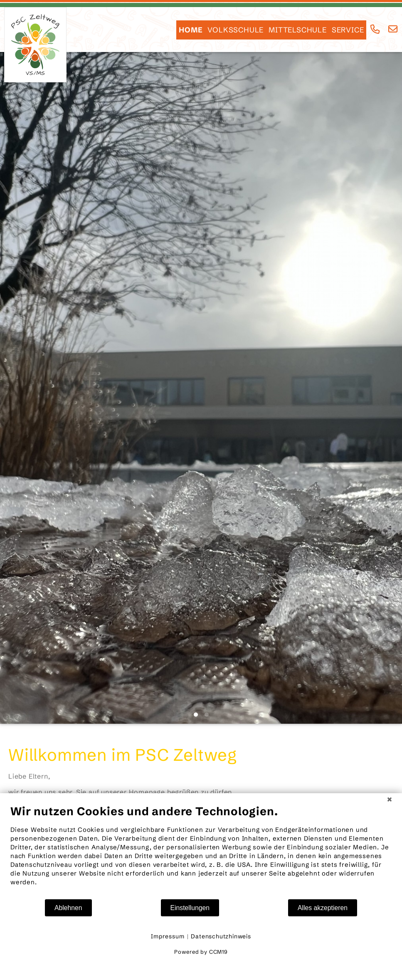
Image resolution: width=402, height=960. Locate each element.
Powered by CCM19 (201, 951)
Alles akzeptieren (323, 907)
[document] (201, 851)
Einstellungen (190, 907)
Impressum (167, 936)
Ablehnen (68, 907)
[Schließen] (389, 799)
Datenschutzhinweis (221, 936)
